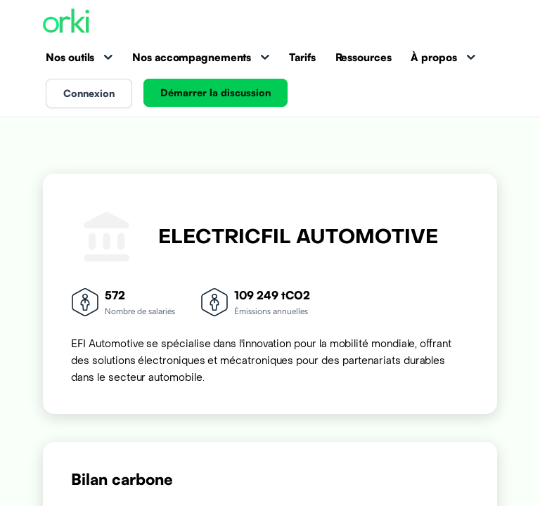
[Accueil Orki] (66, 22)
